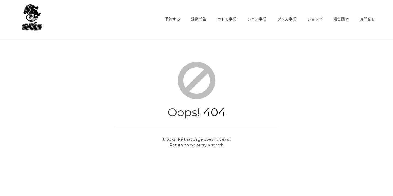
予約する (172, 19)
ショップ (315, 19)
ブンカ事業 (286, 19)
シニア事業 (256, 19)
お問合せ (367, 19)
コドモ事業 (226, 19)
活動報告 (198, 19)
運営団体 (341, 19)
